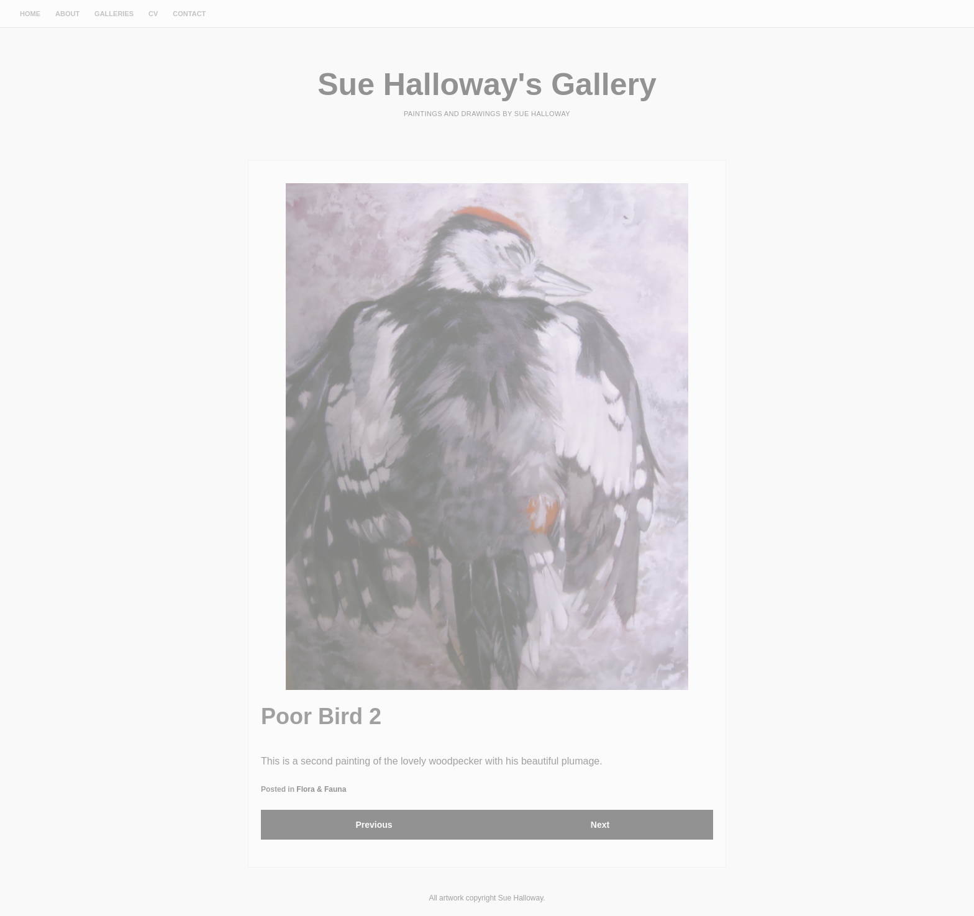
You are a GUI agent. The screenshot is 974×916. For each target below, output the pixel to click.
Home (30, 13)
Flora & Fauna (321, 789)
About (67, 13)
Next (600, 825)
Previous (373, 825)
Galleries (114, 13)
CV (153, 13)
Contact (189, 13)
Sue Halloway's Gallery (486, 84)
